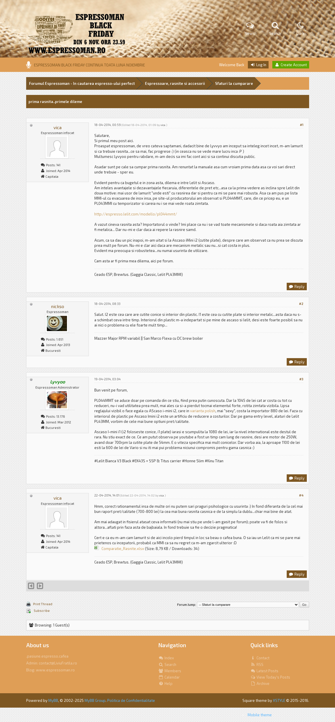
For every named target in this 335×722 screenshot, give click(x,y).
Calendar (169, 677)
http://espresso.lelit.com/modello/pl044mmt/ (135, 214)
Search (167, 664)
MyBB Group (95, 700)
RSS (256, 664)
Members (169, 670)
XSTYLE (279, 700)
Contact (259, 658)
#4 (301, 495)
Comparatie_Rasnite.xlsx (123, 548)
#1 (301, 125)
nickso (57, 306)
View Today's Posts (270, 677)
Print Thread (42, 604)
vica (57, 127)
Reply (296, 286)
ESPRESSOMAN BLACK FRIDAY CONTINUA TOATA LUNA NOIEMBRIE (89, 65)
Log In (258, 64)
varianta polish (202, 410)
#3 (301, 379)
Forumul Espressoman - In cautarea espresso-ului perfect (82, 83)
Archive (259, 683)
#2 (301, 303)
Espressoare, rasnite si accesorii (175, 83)
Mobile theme (260, 715)
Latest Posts (264, 670)
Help (165, 683)
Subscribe (41, 610)
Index (166, 658)
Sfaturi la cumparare (234, 83)
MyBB (53, 700)
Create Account (291, 64)
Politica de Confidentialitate (131, 700)
